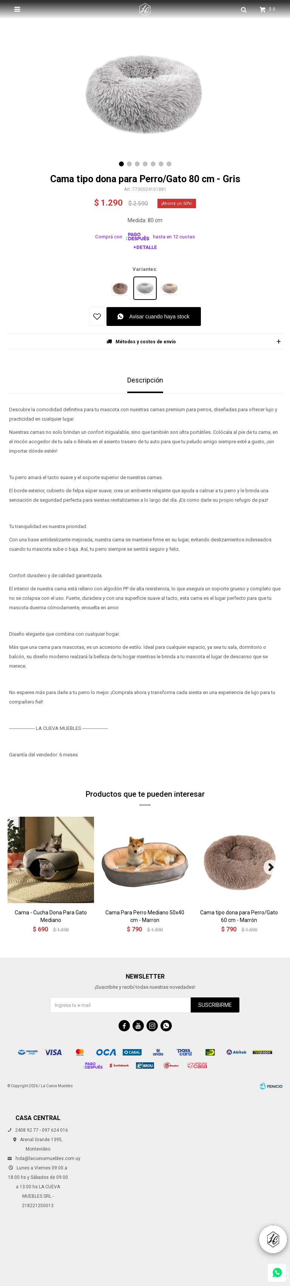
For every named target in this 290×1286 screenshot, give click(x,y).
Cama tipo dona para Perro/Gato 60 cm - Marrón (239, 916)
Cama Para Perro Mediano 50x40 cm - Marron (144, 916)
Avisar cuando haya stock (159, 316)
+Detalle (145, 247)
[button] (121, 163)
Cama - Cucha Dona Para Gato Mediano (51, 916)
